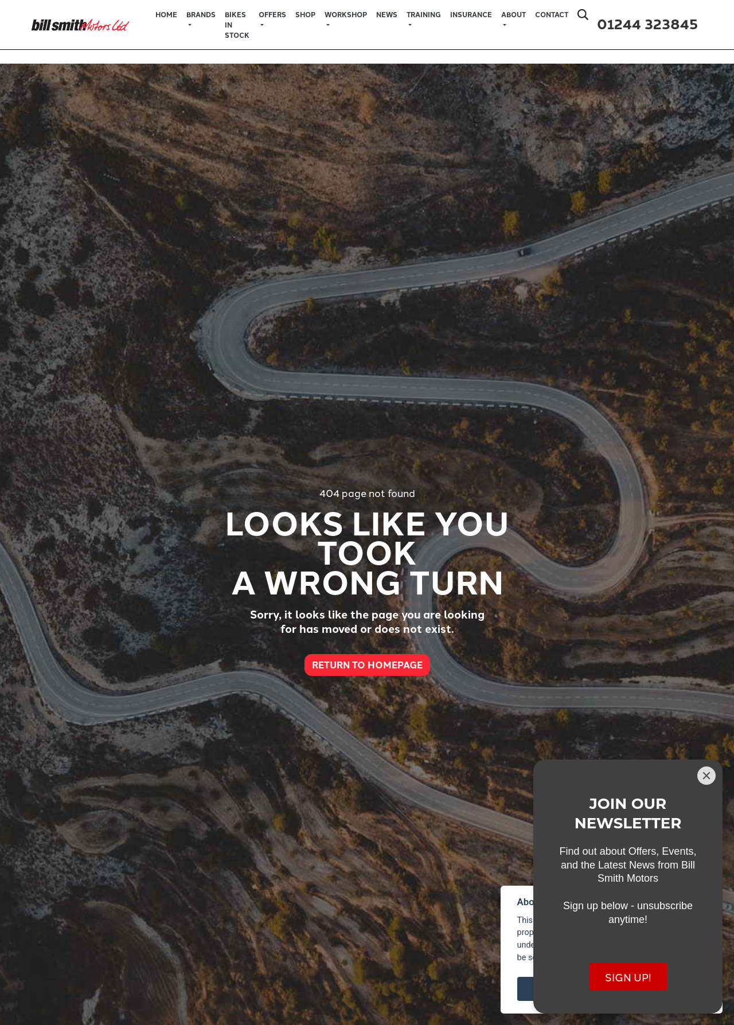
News (386, 14)
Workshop (346, 14)
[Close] (706, 775)
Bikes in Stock (237, 24)
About (513, 14)
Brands (201, 14)
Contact (551, 14)
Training (424, 14)
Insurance (471, 14)
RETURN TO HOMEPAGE (367, 664)
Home (166, 14)
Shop (305, 14)
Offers (272, 14)
